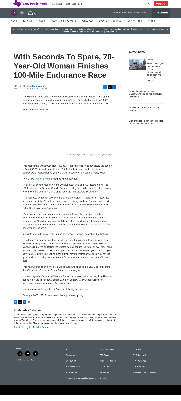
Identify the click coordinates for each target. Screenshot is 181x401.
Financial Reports (107, 355)
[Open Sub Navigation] (19, 27)
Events (103, 27)
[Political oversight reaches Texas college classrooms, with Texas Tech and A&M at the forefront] (137, 70)
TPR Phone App (139, 367)
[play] (14, 18)
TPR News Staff (139, 361)
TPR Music (40, 27)
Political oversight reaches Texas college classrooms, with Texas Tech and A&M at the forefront (155, 77)
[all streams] (161, 18)
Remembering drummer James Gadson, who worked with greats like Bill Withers (145, 100)
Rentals (103, 384)
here (86, 295)
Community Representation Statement (81, 384)
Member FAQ (105, 378)
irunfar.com (48, 240)
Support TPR (135, 27)
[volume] (22, 19)
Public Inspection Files (108, 367)
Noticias (27, 27)
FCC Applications (106, 372)
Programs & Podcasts (63, 27)
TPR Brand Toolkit (73, 372)
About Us (69, 355)
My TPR (151, 27)
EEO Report (104, 361)
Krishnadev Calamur (34, 92)
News (14, 27)
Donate (163, 6)
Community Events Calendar (144, 378)
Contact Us (70, 361)
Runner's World (42, 184)
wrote (38, 289)
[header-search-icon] (150, 7)
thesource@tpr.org (79, 38)
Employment (71, 367)
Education (151, 66)
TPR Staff (137, 355)
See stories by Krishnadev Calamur (32, 332)
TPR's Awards (139, 372)
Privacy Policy (71, 378)
